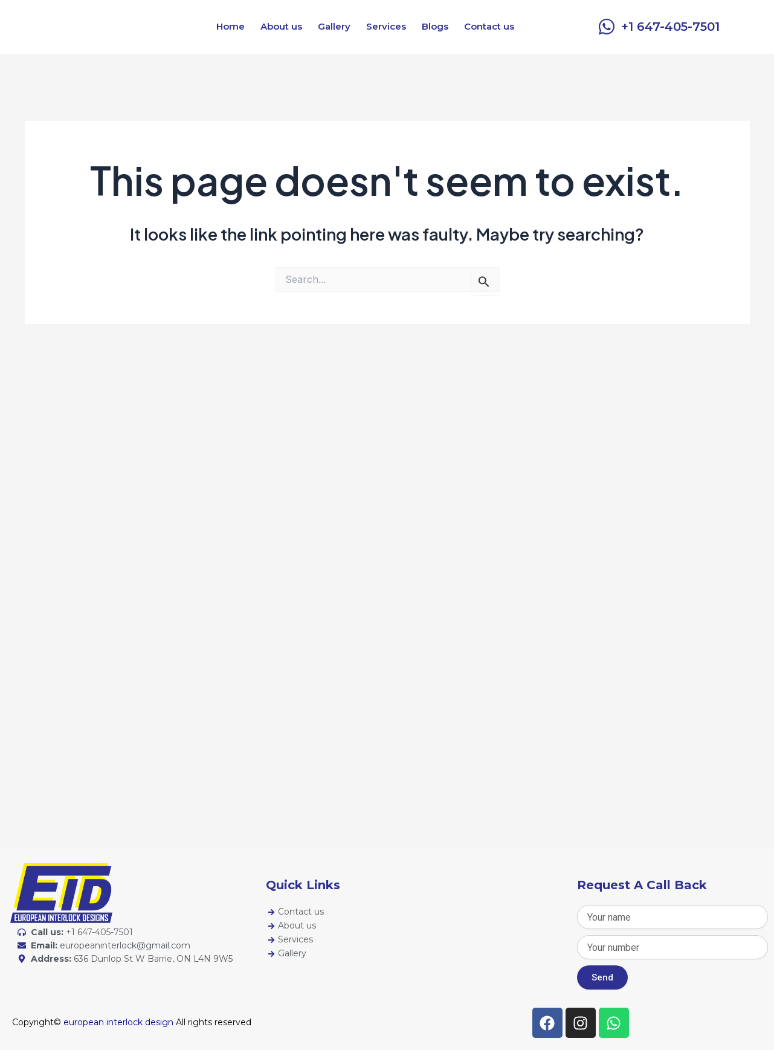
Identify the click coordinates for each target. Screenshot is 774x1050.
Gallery (334, 26)
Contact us (489, 26)
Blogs (435, 26)
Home (230, 26)
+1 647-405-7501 (670, 26)
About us (281, 26)
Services (386, 26)
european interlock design (118, 1022)
